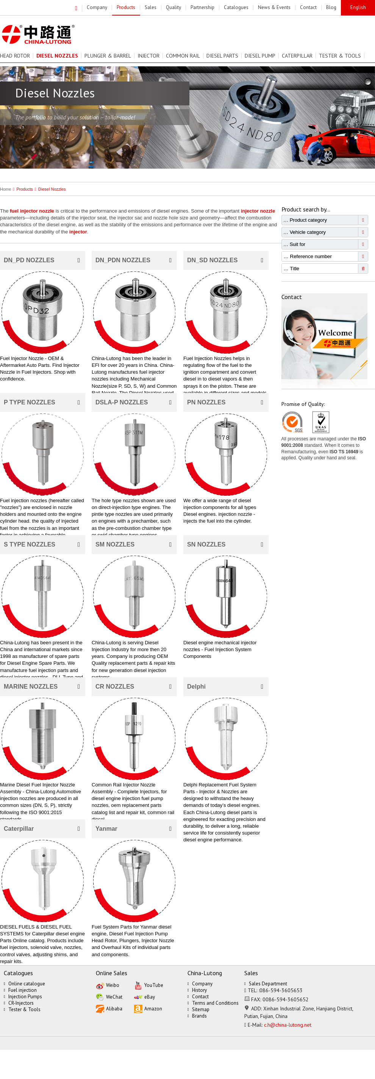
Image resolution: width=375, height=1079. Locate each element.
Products (22, 189)
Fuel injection (20, 990)
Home (5, 189)
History (197, 990)
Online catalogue (24, 983)
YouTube (148, 984)
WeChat (109, 996)
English (358, 7)
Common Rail (183, 55)
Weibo (107, 984)
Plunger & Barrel (107, 55)
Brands (197, 1016)
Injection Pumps (23, 996)
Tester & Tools (340, 55)
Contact (198, 996)
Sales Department (265, 983)
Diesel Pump (260, 55)
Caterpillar (297, 55)
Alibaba (109, 1008)
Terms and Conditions (213, 1003)
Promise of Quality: (303, 404)
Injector (148, 55)
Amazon (148, 1008)
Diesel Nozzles (49, 189)
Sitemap (198, 1009)
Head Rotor (15, 55)
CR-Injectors (19, 1003)
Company (200, 983)
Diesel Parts (222, 55)
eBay (144, 996)
